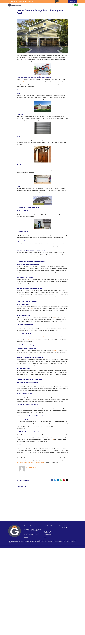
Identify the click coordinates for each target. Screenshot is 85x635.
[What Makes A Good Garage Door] (42, 36)
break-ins (54, 317)
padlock (32, 308)
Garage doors (55, 350)
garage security (41, 336)
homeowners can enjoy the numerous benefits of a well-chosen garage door (31, 462)
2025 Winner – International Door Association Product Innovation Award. (21, 1)
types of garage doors (27, 81)
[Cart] (76, 5)
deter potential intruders (32, 339)
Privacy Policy (49, 633)
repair (53, 439)
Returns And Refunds (55, 633)
